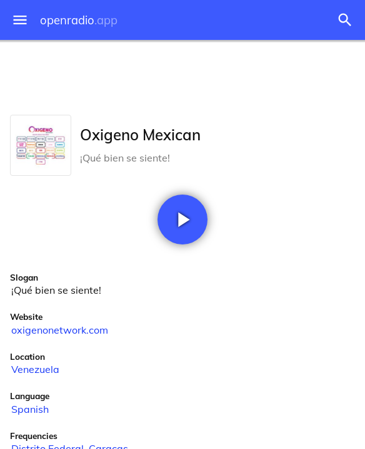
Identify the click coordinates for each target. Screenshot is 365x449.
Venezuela (35, 369)
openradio (79, 20)
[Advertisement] (182, 75)
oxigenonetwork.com (59, 330)
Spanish (30, 409)
